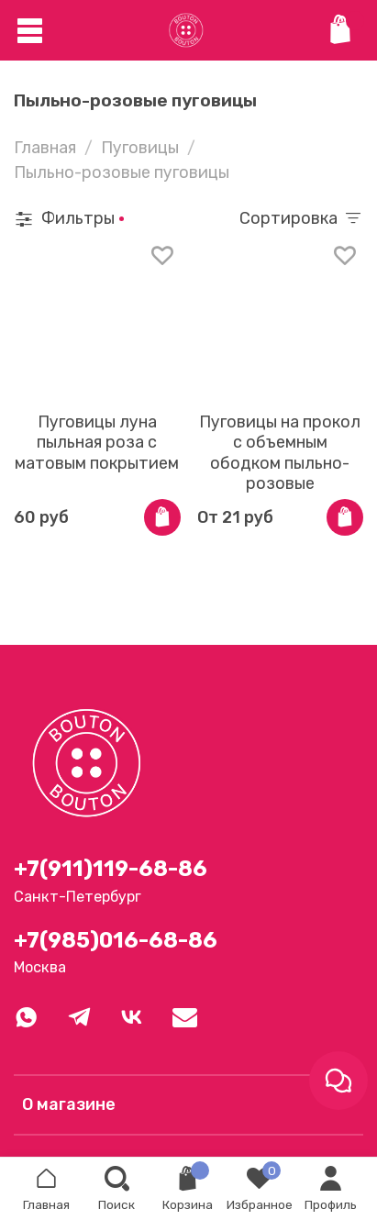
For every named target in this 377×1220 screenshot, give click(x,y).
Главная (45, 148)
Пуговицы (140, 148)
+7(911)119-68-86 (110, 869)
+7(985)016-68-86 (115, 940)
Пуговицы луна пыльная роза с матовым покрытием (97, 442)
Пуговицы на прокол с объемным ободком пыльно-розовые (279, 453)
